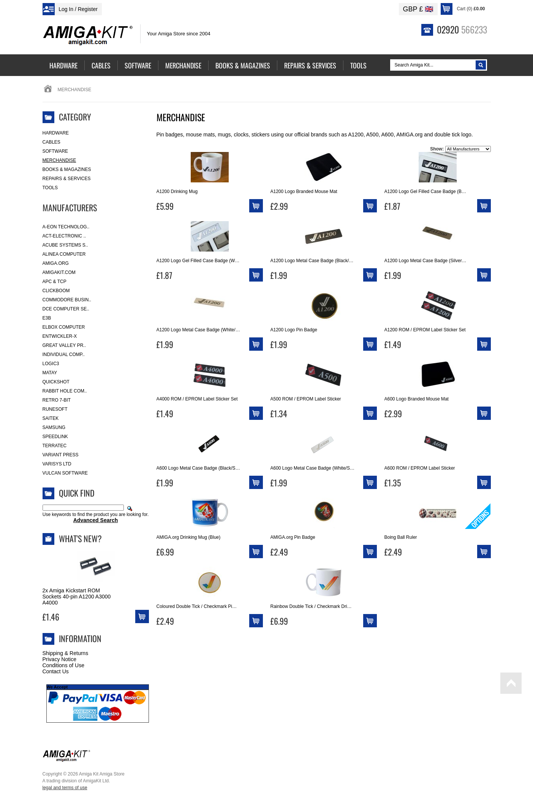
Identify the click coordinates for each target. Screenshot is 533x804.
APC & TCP (54, 281)
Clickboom (56, 290)
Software (55, 151)
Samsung (54, 427)
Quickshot (56, 382)
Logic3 (51, 363)
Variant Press (61, 454)
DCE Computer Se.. (66, 309)
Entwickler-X (60, 336)
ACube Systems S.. (65, 245)
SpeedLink (55, 436)
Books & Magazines (67, 169)
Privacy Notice (59, 659)
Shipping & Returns (66, 653)
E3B (47, 318)
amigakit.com (59, 272)
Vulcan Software (65, 473)
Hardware (56, 133)
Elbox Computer (64, 327)
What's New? (80, 538)
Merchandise (59, 160)
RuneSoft (55, 409)
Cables (51, 142)
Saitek (51, 418)
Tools (50, 187)
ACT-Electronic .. (64, 236)
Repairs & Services (67, 178)
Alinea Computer (64, 254)
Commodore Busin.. (67, 299)
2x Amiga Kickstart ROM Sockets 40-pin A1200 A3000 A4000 (77, 596)
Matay (50, 372)
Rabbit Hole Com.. (65, 391)
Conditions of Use (64, 665)
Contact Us (56, 671)
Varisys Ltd (57, 464)
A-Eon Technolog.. (66, 226)
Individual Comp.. (64, 354)
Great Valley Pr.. (64, 345)
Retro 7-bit (57, 400)
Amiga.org (56, 263)
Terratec (55, 445)
